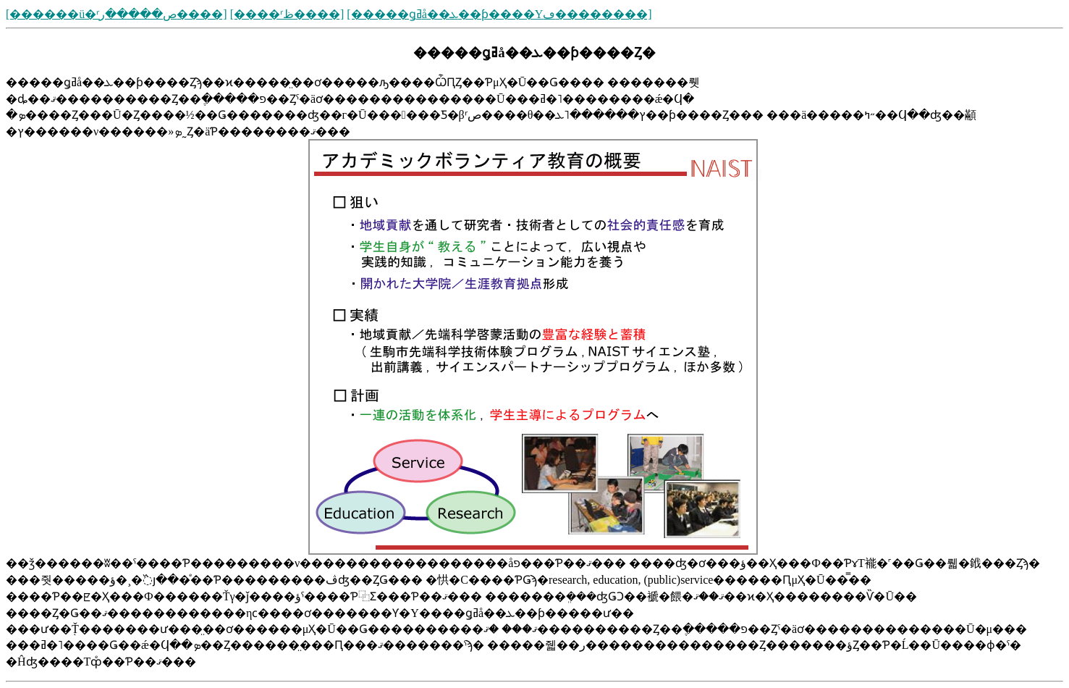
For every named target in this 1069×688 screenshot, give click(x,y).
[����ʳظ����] (287, 14)
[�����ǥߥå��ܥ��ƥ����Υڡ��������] (499, 14)
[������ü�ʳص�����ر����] (116, 14)
